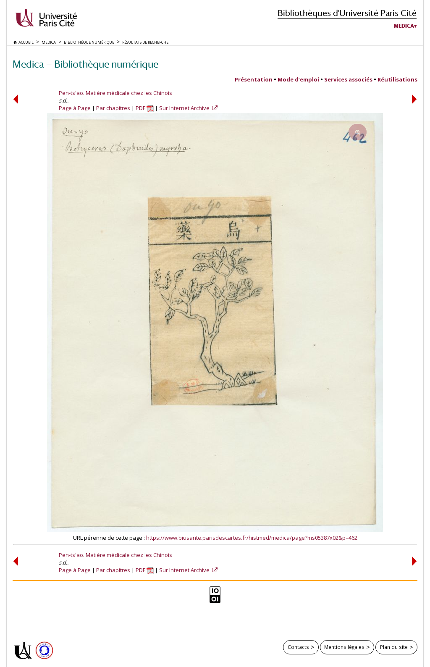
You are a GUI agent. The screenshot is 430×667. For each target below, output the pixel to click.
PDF (145, 108)
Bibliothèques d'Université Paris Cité (347, 13)
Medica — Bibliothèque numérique (85, 64)
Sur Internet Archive (185, 108)
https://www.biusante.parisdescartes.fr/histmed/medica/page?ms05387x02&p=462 (251, 537)
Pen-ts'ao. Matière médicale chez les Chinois (115, 93)
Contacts (298, 646)
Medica (404, 26)
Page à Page (75, 108)
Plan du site (394, 646)
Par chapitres (113, 108)
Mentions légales (344, 646)
